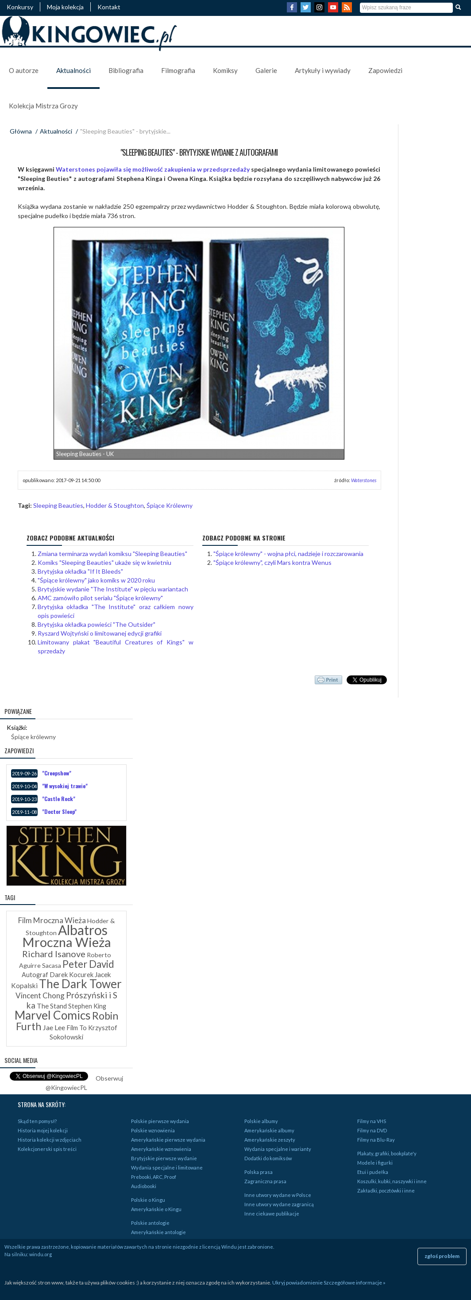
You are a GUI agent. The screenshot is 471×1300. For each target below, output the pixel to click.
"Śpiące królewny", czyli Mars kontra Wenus (272, 562)
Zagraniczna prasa (265, 1181)
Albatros (83, 930)
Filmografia (178, 70)
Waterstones (363, 480)
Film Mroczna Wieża (52, 920)
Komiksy (225, 70)
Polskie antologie (150, 1223)
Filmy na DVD (372, 1130)
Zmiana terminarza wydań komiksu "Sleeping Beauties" (112, 553)
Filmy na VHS (371, 1121)
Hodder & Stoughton (115, 505)
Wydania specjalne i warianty (277, 1149)
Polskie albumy (261, 1121)
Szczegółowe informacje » (355, 1282)
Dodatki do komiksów (268, 1158)
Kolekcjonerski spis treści (47, 1149)
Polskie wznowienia (153, 1130)
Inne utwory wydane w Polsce (277, 1195)
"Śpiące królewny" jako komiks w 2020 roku (96, 580)
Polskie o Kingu (148, 1200)
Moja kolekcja (65, 7)
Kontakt (108, 7)
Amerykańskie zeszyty (269, 1140)
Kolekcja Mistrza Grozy (43, 106)
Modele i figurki (375, 1163)
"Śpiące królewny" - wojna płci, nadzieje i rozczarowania (288, 553)
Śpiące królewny (33, 736)
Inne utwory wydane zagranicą (279, 1204)
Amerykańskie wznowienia (161, 1149)
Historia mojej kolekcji (43, 1130)
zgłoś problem (442, 1256)
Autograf (35, 974)
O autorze (24, 70)
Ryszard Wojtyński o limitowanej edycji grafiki (100, 633)
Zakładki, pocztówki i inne (386, 1190)
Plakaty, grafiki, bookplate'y (387, 1153)
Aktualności (73, 70)
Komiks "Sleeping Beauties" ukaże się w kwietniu (104, 562)
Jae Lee (53, 1027)
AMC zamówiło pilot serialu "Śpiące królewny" (100, 598)
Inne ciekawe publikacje (271, 1213)
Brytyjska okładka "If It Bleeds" (80, 571)
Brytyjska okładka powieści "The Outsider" (96, 624)
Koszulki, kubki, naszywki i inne (392, 1181)
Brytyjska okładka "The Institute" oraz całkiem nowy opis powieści (115, 611)
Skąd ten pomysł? (37, 1121)
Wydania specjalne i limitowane (167, 1167)
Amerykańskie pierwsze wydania (168, 1140)
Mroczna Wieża (66, 942)
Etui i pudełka (372, 1172)
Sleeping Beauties (58, 505)
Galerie (266, 70)
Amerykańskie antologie (158, 1232)
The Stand (52, 1006)
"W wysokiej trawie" (65, 786)
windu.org (40, 1254)
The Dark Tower (80, 984)
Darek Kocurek (71, 974)
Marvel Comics (53, 1015)
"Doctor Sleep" (59, 811)
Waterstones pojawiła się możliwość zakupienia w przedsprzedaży (153, 169)
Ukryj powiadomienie (297, 1282)
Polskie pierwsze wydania (160, 1121)
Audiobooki (143, 1186)
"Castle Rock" (58, 798)
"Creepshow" (56, 773)
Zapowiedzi (385, 70)
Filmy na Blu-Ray (376, 1140)
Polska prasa (258, 1172)
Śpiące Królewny (170, 505)
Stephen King (87, 1006)
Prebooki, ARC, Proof (153, 1177)
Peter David (88, 964)
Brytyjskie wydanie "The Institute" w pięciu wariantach (113, 589)
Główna (21, 131)
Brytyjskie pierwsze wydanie (164, 1158)
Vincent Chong (40, 995)
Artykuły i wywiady (323, 70)
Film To (76, 1028)
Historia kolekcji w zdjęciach (49, 1140)
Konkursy (20, 7)
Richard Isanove (53, 953)
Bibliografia (125, 70)
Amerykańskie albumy (269, 1130)
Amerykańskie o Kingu (156, 1209)
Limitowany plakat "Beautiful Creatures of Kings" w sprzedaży (115, 646)
